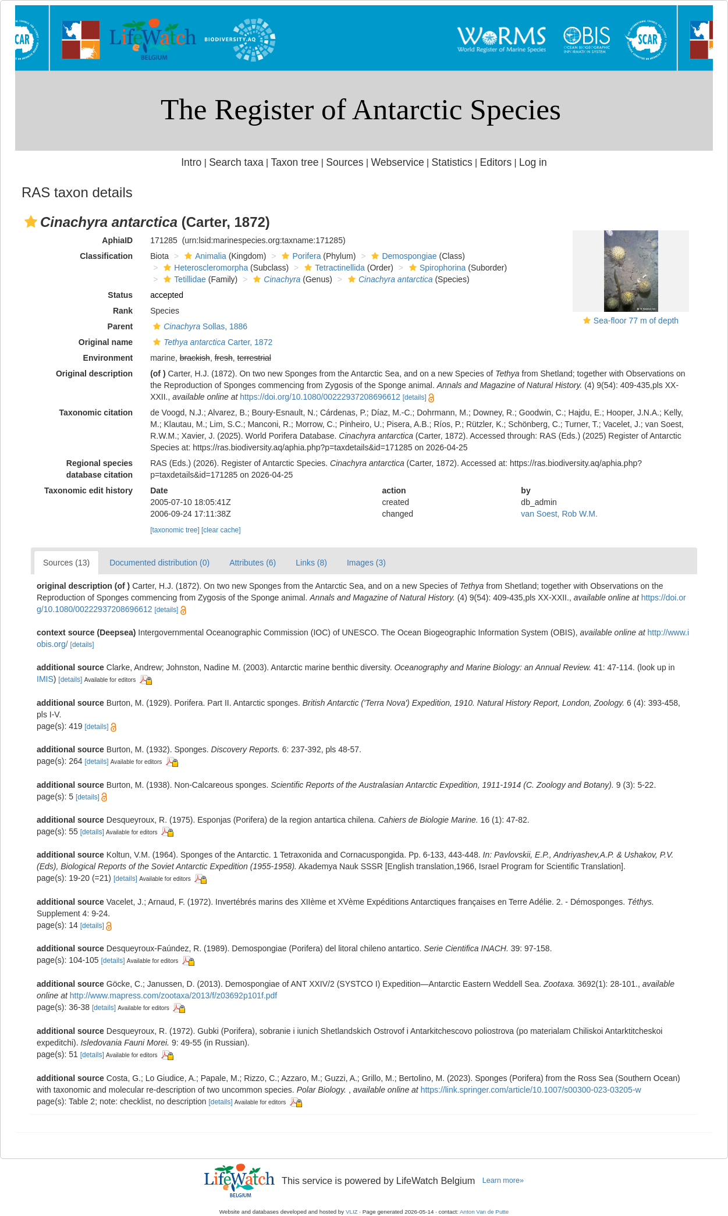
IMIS (45, 679)
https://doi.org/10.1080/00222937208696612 (320, 396)
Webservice (397, 162)
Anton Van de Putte (484, 1211)
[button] (31, 222)
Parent (120, 326)
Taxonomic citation (96, 412)
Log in (533, 162)
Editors (496, 162)
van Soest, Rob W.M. (559, 513)
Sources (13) (66, 562)
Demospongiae (402, 256)
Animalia (204, 256)
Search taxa (236, 162)
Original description (94, 373)
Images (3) (366, 562)
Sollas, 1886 (198, 326)
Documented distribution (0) (159, 562)
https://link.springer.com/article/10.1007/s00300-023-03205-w (531, 1089)
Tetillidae (183, 279)
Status (120, 295)
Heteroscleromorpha (204, 267)
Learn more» (503, 1180)
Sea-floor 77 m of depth (636, 320)
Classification (106, 256)
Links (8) (311, 562)
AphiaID (117, 240)
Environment (108, 357)
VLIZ (352, 1211)
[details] (415, 397)
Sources (344, 162)
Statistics (452, 162)
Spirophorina (436, 267)
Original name (106, 342)
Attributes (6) (252, 562)
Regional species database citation (99, 468)
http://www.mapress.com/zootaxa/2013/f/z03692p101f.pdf (173, 995)
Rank (123, 310)
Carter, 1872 (211, 342)
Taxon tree (295, 162)
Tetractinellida (333, 267)
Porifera (300, 256)
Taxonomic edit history (88, 490)
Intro (191, 162)
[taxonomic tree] (175, 530)
